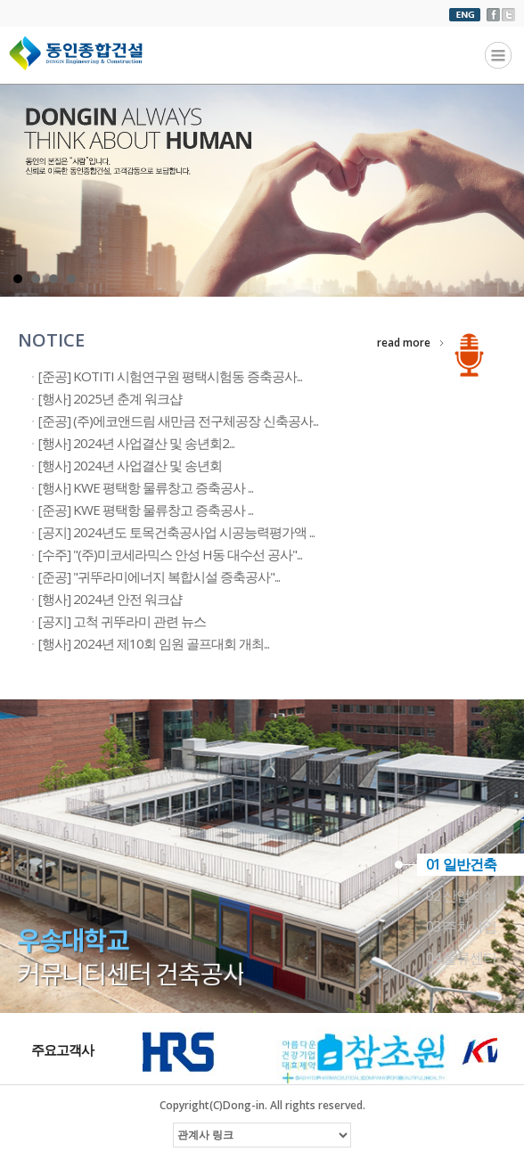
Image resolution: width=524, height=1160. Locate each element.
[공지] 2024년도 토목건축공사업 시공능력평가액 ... (176, 532)
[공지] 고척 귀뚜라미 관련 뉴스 (122, 621)
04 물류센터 (461, 958)
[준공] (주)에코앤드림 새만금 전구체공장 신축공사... (178, 420)
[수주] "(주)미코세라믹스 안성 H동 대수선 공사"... (170, 554)
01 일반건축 (461, 864)
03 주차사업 (461, 926)
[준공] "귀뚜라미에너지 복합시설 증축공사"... (159, 576)
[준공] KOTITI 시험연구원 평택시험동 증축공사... (170, 376)
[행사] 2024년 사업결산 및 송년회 (130, 465)
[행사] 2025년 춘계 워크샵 (110, 398)
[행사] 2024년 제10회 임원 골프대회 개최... (153, 643)
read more (403, 342)
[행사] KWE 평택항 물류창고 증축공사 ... (145, 487)
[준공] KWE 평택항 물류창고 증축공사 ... (145, 510)
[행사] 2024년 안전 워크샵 (110, 599)
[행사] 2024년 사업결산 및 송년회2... (136, 443)
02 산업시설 (461, 895)
